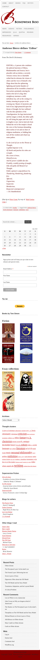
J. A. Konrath (6, 516)
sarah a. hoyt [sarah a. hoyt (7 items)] (21, 456)
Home (4, 3)
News (4, 28)
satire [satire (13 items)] (34, 456)
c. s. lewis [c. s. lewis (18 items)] (32, 430)
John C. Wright (6, 554)
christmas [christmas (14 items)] (14, 434)
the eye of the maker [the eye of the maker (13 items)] (8, 462)
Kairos (4, 549)
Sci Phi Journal (6, 484)
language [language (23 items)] (5, 448)
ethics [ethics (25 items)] (17, 438)
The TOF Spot (6, 540)
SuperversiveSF (7, 490)
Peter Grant (13, 199)
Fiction (19, 28)
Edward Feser (6, 538)
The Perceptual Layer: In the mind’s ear (17, 569)
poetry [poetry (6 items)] (34, 453)
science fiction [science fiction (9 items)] (6, 459)
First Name (6, 275)
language (15, 209)
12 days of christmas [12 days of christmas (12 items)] (8, 430)
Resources (6, 35)
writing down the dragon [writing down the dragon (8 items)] (29, 466)
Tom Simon (18, 52)
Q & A (15, 32)
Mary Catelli (6, 529)
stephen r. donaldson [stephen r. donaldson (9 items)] (20, 459)
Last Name (6, 282)
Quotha (22, 32)
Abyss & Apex (6, 477)
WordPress (35, 654)
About (11, 3)
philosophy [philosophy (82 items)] (26, 452)
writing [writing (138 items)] (18, 465)
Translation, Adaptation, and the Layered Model (19, 586)
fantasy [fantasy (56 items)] (23, 437)
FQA (24, 3)
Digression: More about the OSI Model (16, 579)
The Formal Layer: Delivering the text (16, 572)
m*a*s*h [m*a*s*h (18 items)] (29, 449)
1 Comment (27, 52)
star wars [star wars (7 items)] (12, 459)
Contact (5, 6)
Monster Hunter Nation (9, 531)
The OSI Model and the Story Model (16, 583)
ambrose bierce (31, 207)
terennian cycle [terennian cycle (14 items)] (32, 459)
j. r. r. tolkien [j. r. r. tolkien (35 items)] (21, 444)
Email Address (8, 269)
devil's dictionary (8, 209)
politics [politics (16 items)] (4, 456)
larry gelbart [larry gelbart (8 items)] (13, 448)
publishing (22, 209)
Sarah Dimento (6, 535)
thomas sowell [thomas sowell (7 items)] (19, 462)
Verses (16, 35)
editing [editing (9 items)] (10, 438)
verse (27, 209)
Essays (11, 28)
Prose (14, 654)
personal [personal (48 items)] (15, 452)
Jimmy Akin (5, 526)
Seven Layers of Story (11, 576)
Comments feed (9, 641)
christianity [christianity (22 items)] (6, 434)
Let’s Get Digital (7, 512)
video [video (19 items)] (33, 462)
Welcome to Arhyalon (8, 544)
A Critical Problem (10, 590)
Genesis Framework (25, 654)
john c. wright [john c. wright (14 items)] (32, 445)
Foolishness (29, 28)
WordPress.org (9, 645)
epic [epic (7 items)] (13, 438)
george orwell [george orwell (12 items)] (16, 441)
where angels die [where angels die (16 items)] (8, 466)
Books (18, 3)
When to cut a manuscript (17, 598)
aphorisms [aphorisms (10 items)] (18, 430)
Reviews (30, 32)
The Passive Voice (7, 503)
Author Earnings (7, 507)
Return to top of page (20, 652)
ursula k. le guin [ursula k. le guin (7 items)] (27, 462)
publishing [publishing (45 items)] (13, 456)
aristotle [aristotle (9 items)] (23, 430)
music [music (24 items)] (8, 452)
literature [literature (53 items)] (20, 448)
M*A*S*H (30, 3)
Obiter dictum (9, 566)
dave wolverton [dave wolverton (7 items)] (31, 434)
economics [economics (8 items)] (5, 438)
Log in (7, 634)
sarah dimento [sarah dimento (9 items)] (28, 456)
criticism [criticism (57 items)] (22, 433)
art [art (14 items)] (27, 430)
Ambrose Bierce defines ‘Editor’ (19, 48)
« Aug (4, 248)
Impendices (6, 32)
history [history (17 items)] (13, 445)
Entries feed (8, 638)
